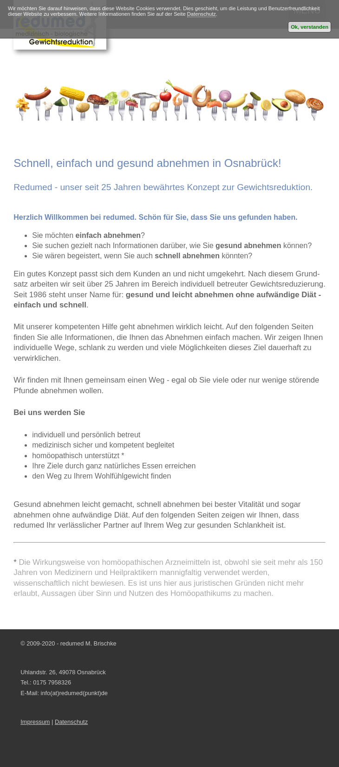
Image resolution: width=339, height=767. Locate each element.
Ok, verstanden (309, 27)
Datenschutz (201, 14)
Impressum (35, 721)
